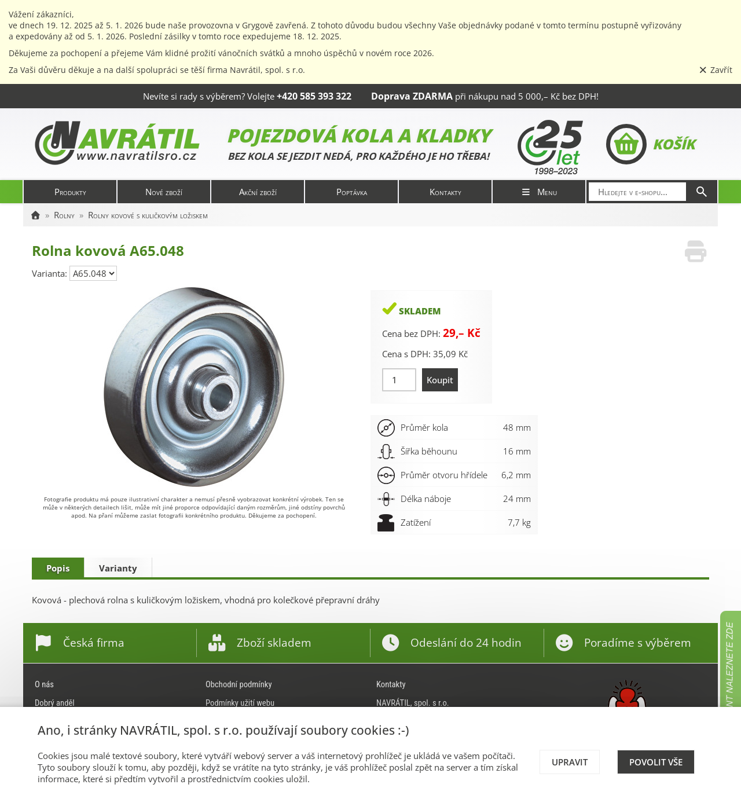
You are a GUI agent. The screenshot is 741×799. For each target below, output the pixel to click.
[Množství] (399, 379)
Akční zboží (258, 191)
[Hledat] (701, 191)
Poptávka (351, 191)
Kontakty (445, 191)
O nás (44, 684)
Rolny (64, 215)
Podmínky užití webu (240, 703)
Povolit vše (656, 762)
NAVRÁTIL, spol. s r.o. (412, 703)
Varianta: (50, 273)
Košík (650, 144)
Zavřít (715, 69)
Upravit (570, 762)
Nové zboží (163, 191)
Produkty (70, 191)
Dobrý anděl (55, 703)
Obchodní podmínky (239, 684)
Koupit (440, 380)
